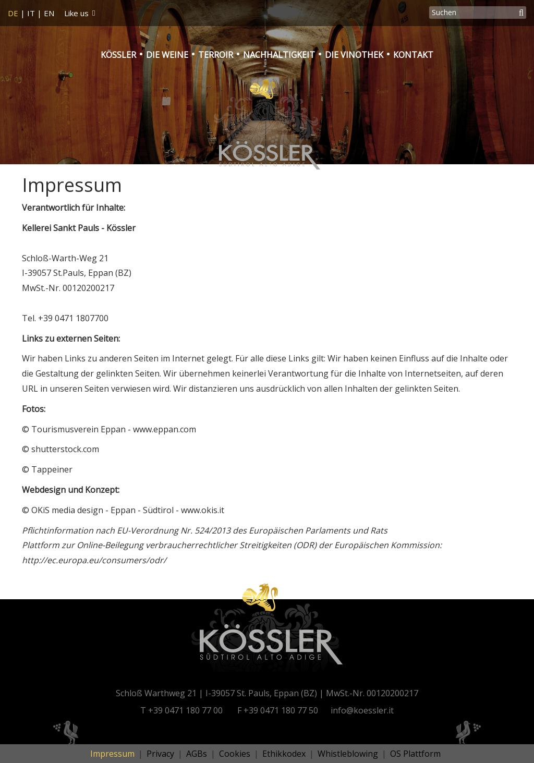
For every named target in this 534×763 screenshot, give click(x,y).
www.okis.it (202, 510)
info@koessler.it (362, 710)
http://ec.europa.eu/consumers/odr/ (94, 560)
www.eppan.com (164, 429)
